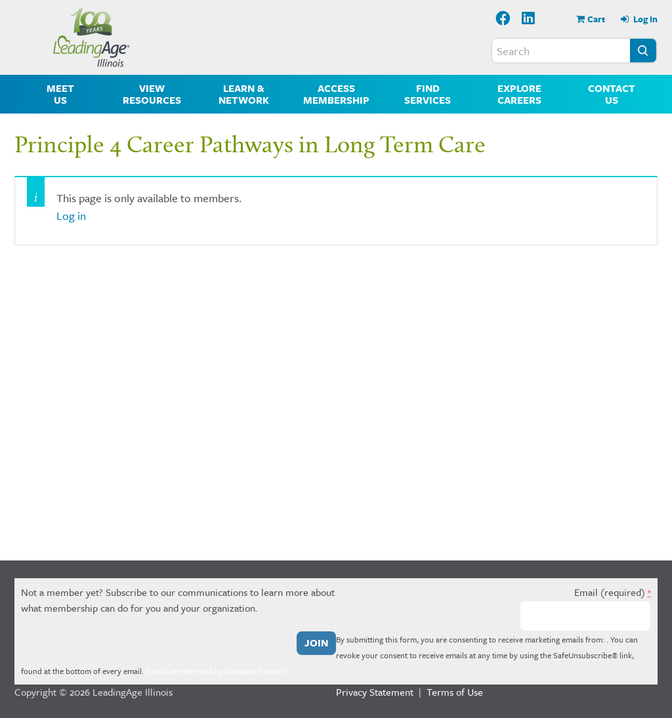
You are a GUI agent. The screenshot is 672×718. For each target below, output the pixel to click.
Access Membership (336, 94)
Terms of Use (455, 692)
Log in (71, 215)
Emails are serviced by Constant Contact (215, 671)
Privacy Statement (374, 692)
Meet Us (60, 94)
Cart (596, 19)
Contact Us (611, 94)
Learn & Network (244, 94)
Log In (644, 19)
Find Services (427, 94)
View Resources (152, 94)
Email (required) (612, 592)
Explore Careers (519, 94)
